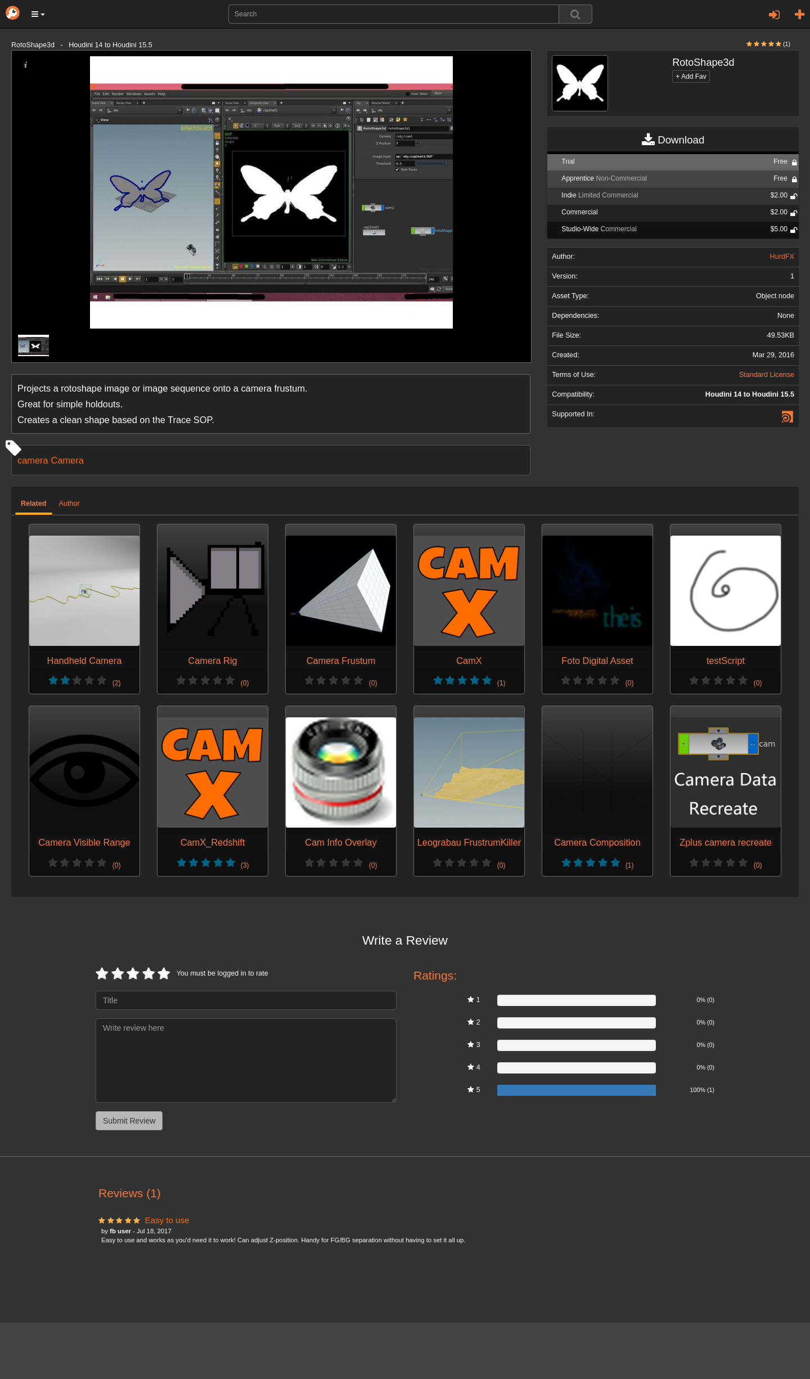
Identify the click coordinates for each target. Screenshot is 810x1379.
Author (69, 503)
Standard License (766, 375)
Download (673, 140)
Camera (67, 460)
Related (34, 503)
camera (32, 460)
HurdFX (782, 256)
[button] (38, 14)
